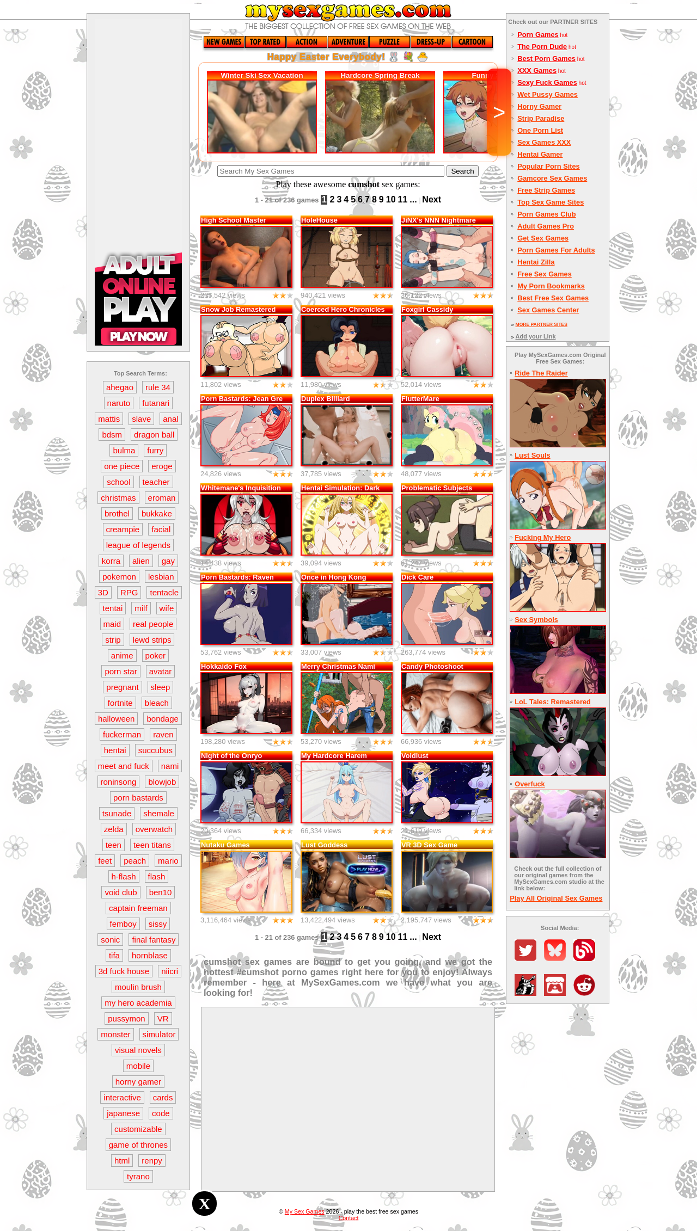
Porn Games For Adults (556, 250)
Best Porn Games (546, 58)
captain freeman (138, 908)
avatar (160, 671)
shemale (158, 813)
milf (140, 608)
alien (141, 560)
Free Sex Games (544, 274)
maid (112, 624)
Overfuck (530, 784)
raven (163, 734)
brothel (117, 513)
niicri (169, 971)
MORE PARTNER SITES (541, 324)
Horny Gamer (539, 106)
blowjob (162, 781)
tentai (113, 608)
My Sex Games (305, 1211)
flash (157, 876)
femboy (123, 923)
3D (103, 592)
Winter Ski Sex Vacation (262, 75)
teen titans (152, 845)
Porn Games (537, 34)
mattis (109, 418)
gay (168, 560)
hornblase (150, 955)
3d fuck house (124, 971)
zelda (114, 829)
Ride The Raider (541, 373)
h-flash (124, 876)
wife (167, 608)
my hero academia (138, 1002)
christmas (118, 497)
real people (153, 624)
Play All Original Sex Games (556, 898)
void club (121, 892)
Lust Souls (532, 455)
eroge (161, 466)
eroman (162, 497)
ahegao (119, 387)
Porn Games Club (546, 214)
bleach (157, 702)
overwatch (154, 829)
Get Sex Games (542, 238)
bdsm (112, 434)
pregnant (122, 687)
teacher (156, 482)
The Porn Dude (542, 46)
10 (391, 199)
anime (122, 655)
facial (160, 529)
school (118, 482)
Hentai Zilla (535, 262)
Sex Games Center (548, 310)
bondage (162, 718)
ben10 (160, 892)
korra (111, 560)
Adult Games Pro (545, 226)
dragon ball (154, 434)
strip (112, 639)
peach (135, 860)
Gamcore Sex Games (552, 178)
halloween (116, 718)
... (413, 199)
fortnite (120, 702)
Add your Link (536, 336)
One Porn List (540, 130)
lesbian (161, 576)
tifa (114, 955)
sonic (110, 939)
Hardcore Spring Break (379, 75)
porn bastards (138, 797)
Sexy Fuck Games (547, 82)
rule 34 (157, 387)
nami (170, 766)
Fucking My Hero (543, 537)
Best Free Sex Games (553, 298)
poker (155, 655)
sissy (158, 923)
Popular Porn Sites (548, 166)
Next (431, 199)
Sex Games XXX (544, 142)
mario (168, 860)
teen (113, 845)
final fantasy (153, 939)
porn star (121, 671)
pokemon (119, 576)
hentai (115, 750)
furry (155, 450)
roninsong (119, 781)
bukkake (157, 513)
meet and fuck (123, 766)
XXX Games (537, 70)
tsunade (116, 813)
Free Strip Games (546, 190)
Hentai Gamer (540, 154)
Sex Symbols (536, 620)
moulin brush (138, 987)
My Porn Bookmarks (551, 286)
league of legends (138, 545)
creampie (123, 529)
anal (170, 418)
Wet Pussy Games (547, 94)
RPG (129, 592)
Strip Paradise (540, 118)
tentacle (164, 592)
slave (141, 418)
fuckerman (122, 734)
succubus (155, 750)
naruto (119, 403)
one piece (121, 466)
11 (403, 199)
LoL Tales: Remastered (553, 702)
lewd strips (152, 639)
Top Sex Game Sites (550, 202)
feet (105, 860)
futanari (155, 403)
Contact (349, 1218)
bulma (124, 450)
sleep (160, 687)
